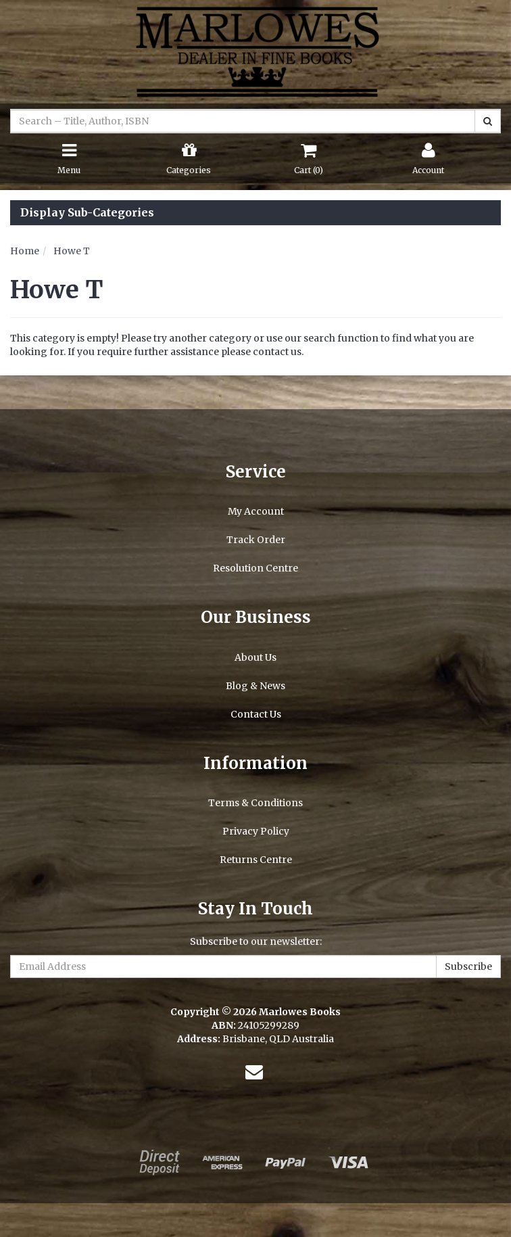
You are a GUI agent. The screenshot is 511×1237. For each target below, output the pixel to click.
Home (24, 251)
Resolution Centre (255, 568)
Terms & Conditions (255, 803)
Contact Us (255, 714)
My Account (256, 511)
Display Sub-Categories (87, 213)
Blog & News (255, 686)
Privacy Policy (255, 831)
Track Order (255, 540)
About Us (255, 657)
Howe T (71, 251)
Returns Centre (256, 860)
